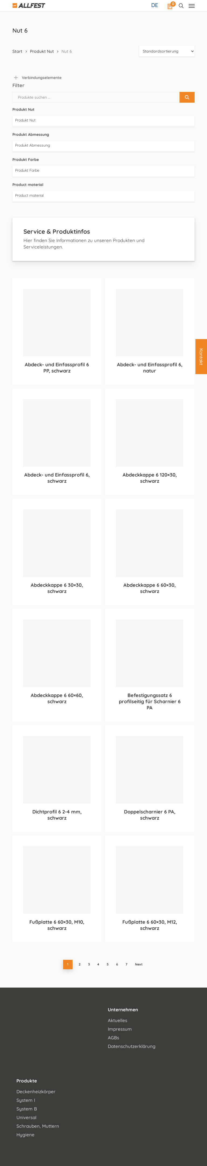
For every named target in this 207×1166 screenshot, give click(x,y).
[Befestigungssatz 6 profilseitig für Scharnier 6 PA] (149, 653)
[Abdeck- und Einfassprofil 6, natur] (149, 322)
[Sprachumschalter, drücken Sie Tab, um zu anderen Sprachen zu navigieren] (155, 5)
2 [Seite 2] (80, 964)
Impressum (120, 1029)
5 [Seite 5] (108, 964)
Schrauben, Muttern (37, 1126)
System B (26, 1109)
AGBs (113, 1037)
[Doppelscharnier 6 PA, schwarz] (149, 769)
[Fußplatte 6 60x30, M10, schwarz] (57, 880)
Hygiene (25, 1134)
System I (25, 1100)
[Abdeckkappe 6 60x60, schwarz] (57, 653)
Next (139, 964)
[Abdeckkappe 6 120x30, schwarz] (149, 433)
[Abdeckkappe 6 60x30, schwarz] (149, 543)
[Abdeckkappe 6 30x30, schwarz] (57, 543)
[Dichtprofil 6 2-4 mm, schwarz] (57, 769)
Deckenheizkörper (36, 1091)
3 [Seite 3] (89, 964)
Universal (26, 1117)
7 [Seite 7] (126, 964)
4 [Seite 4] (98, 964)
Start (17, 51)
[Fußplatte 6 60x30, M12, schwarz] (149, 880)
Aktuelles (117, 1020)
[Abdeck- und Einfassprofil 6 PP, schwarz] (57, 322)
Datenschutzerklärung (132, 1046)
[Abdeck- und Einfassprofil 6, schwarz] (57, 433)
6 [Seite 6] (117, 964)
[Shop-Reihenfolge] (167, 51)
